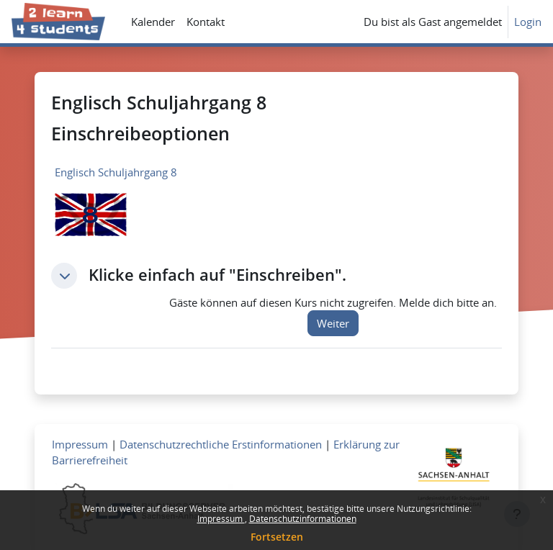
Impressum (221, 519)
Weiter (333, 323)
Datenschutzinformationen (302, 519)
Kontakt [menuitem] (205, 21)
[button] (64, 276)
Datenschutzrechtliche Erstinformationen (221, 444)
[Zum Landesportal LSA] (453, 480)
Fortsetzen (277, 537)
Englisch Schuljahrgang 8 (116, 172)
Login (527, 21)
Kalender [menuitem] (153, 21)
